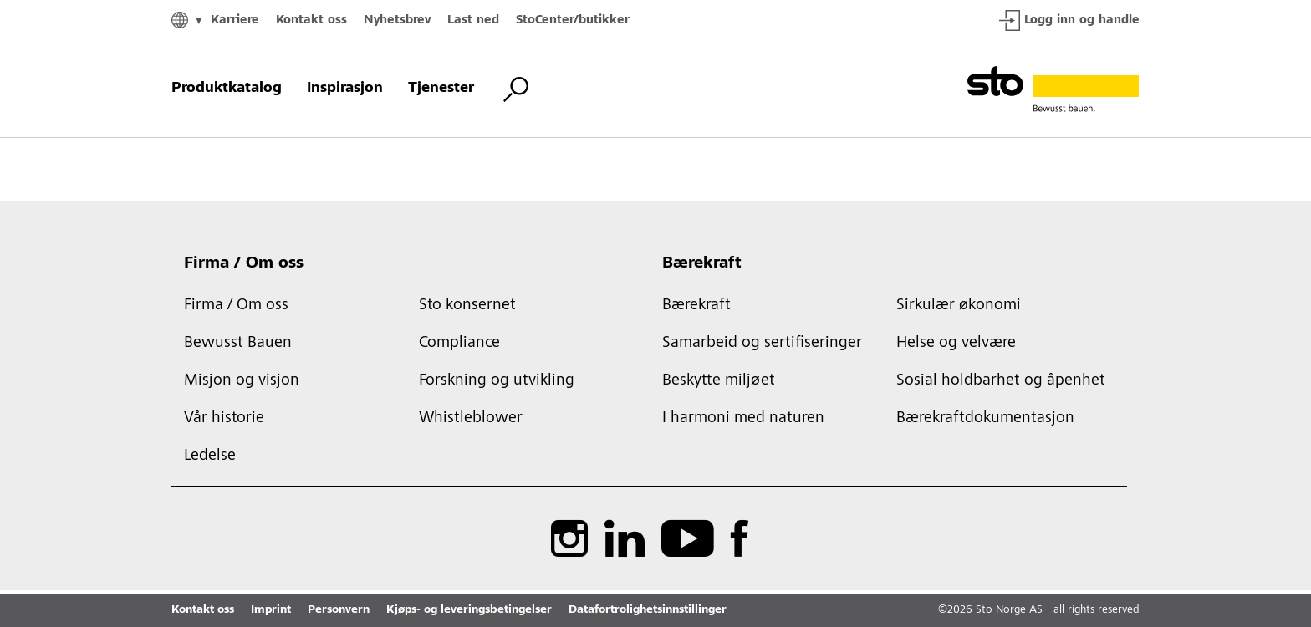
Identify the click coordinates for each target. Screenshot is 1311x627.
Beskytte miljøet (718, 381)
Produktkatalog (226, 88)
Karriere (235, 20)
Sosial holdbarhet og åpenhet (1000, 381)
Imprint (271, 610)
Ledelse (210, 456)
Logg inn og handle (1069, 20)
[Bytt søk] (516, 89)
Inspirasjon (345, 88)
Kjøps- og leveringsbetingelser (469, 610)
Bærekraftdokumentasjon (985, 418)
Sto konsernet (467, 306)
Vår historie (224, 418)
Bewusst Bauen (238, 343)
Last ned (473, 20)
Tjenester (441, 88)
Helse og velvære (956, 343)
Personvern (339, 610)
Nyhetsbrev (397, 20)
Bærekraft (702, 264)
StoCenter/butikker (573, 20)
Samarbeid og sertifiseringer (762, 343)
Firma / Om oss (244, 264)
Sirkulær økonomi (958, 306)
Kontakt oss (311, 20)
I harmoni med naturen (743, 418)
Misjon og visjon (241, 381)
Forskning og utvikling (496, 381)
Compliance (459, 343)
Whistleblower (471, 418)
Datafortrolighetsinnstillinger (648, 610)
